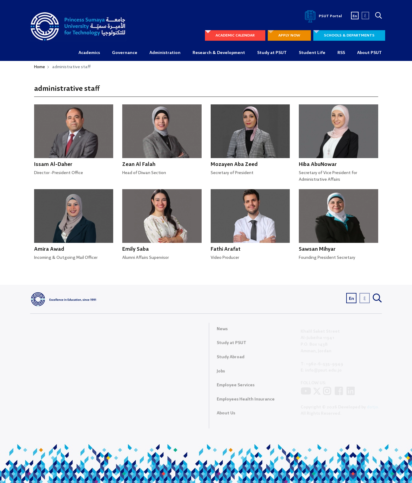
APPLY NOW (289, 35)
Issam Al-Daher (53, 164)
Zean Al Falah (138, 164)
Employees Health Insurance (246, 402)
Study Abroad (230, 359)
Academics (89, 52)
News (222, 331)
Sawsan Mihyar (317, 249)
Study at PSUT (272, 52)
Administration (164, 52)
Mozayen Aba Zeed (234, 164)
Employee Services (235, 387)
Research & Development (219, 52)
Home (39, 67)
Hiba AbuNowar (318, 164)
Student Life (312, 52)
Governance (124, 52)
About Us (226, 415)
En (355, 16)
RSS (341, 52)
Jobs (221, 373)
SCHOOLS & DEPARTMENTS (349, 35)
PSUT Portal (322, 16)
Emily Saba (135, 249)
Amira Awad (49, 249)
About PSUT (369, 52)
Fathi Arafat (226, 249)
